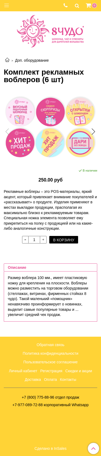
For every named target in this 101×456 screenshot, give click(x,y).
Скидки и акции (78, 371)
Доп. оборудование (32, 60)
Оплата (50, 379)
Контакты (68, 379)
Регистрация (51, 371)
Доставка (33, 379)
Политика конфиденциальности (50, 353)
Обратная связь (50, 345)
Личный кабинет (23, 371)
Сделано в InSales (50, 448)
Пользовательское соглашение (50, 362)
